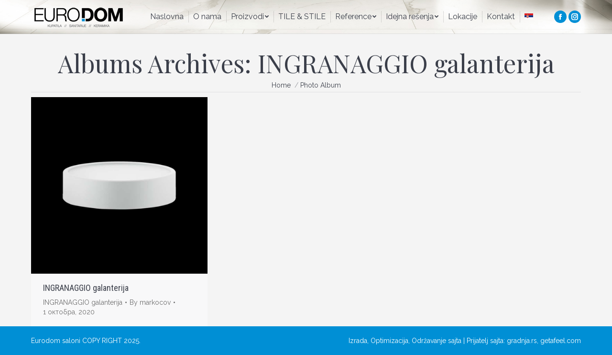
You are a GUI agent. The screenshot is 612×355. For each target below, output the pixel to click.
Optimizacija (389, 340)
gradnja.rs (522, 340)
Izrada (358, 340)
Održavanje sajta (436, 340)
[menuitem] (166, 17)
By (150, 302)
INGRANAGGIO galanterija (86, 288)
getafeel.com (560, 340)
